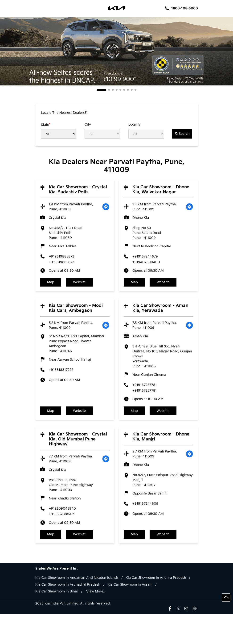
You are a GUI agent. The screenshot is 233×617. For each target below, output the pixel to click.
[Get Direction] (106, 207)
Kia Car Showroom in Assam (129, 588)
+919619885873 (61, 256)
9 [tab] (135, 90)
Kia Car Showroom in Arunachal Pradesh (67, 588)
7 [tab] (128, 90)
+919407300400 (146, 262)
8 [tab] (132, 90)
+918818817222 (61, 371)
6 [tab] (124, 90)
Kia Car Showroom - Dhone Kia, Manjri (160, 439)
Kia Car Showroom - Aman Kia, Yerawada (160, 309)
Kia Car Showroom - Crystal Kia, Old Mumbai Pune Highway (78, 441)
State (45, 125)
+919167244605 (145, 506)
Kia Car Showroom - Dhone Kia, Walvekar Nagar (160, 189)
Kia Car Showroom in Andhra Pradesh (156, 581)
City (88, 125)
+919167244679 (145, 256)
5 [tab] (120, 90)
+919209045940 (62, 511)
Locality (134, 125)
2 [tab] (109, 90)
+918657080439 (62, 516)
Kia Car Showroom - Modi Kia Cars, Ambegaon (76, 309)
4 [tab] (117, 90)
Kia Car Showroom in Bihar (56, 595)
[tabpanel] (116, 51)
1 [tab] (101, 90)
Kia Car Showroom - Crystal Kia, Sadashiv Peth (78, 189)
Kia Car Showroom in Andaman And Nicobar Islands (77, 581)
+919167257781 (144, 386)
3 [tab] (113, 90)
